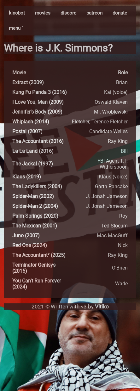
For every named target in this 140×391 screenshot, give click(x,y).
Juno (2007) (26, 236)
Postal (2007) (27, 131)
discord (68, 13)
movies (42, 13)
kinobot (17, 13)
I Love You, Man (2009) (38, 102)
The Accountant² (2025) (39, 255)
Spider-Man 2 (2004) (35, 206)
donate (120, 13)
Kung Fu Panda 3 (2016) (39, 92)
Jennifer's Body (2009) (37, 112)
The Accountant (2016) (38, 141)
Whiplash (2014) (30, 122)
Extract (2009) (28, 82)
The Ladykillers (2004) (37, 186)
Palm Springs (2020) (35, 216)
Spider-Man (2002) (33, 196)
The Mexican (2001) (34, 226)
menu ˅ (16, 28)
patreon (94, 13)
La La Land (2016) (33, 151)
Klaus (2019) (26, 177)
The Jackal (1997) (32, 164)
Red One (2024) (29, 245)
